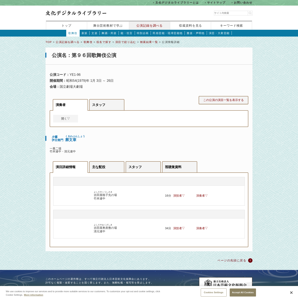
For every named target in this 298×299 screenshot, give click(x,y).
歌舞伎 (72, 33)
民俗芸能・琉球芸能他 (168, 33)
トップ (66, 25)
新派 (85, 33)
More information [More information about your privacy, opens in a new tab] (33, 297)
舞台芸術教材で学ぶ (108, 25)
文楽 (94, 33)
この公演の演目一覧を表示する (223, 100)
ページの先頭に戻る (231, 260)
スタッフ (98, 105)
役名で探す (103, 42)
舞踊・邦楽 (109, 33)
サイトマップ (216, 2)
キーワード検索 (231, 25)
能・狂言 (127, 33)
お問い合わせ (243, 2)
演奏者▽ (202, 195)
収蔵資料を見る (190, 25)
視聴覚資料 (173, 167)
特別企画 (143, 33)
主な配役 (98, 167)
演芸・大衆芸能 (219, 33)
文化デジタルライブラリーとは (177, 2)
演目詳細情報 (66, 167)
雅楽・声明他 (195, 33)
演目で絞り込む (125, 42)
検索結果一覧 (149, 42)
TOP (49, 42)
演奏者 (61, 105)
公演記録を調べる (149, 25)
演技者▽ (179, 195)
